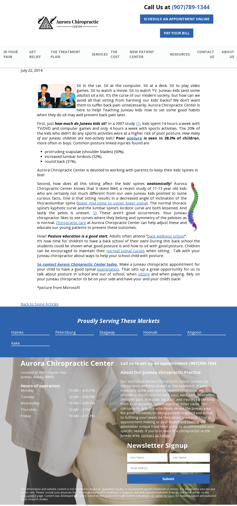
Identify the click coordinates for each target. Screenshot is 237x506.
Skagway (107, 327)
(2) (95, 208)
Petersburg (65, 327)
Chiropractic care (71, 218)
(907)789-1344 (191, 7)
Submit (168, 474)
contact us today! (155, 431)
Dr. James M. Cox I (162, 491)
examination (108, 264)
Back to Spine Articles (40, 299)
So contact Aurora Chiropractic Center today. (77, 259)
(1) (138, 119)
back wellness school (165, 231)
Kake (15, 338)
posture (134, 133)
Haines (17, 327)
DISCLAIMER (28, 491)
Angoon (194, 327)
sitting (144, 269)
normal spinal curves (126, 246)
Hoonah (150, 327)
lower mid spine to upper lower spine (112, 198)
